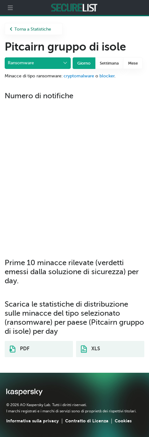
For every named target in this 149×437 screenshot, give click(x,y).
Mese (133, 63)
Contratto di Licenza (86, 420)
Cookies (123, 420)
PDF (19, 349)
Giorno (83, 63)
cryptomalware (79, 76)
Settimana (109, 63)
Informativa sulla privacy (32, 420)
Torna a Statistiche (30, 29)
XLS (90, 349)
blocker (106, 76)
